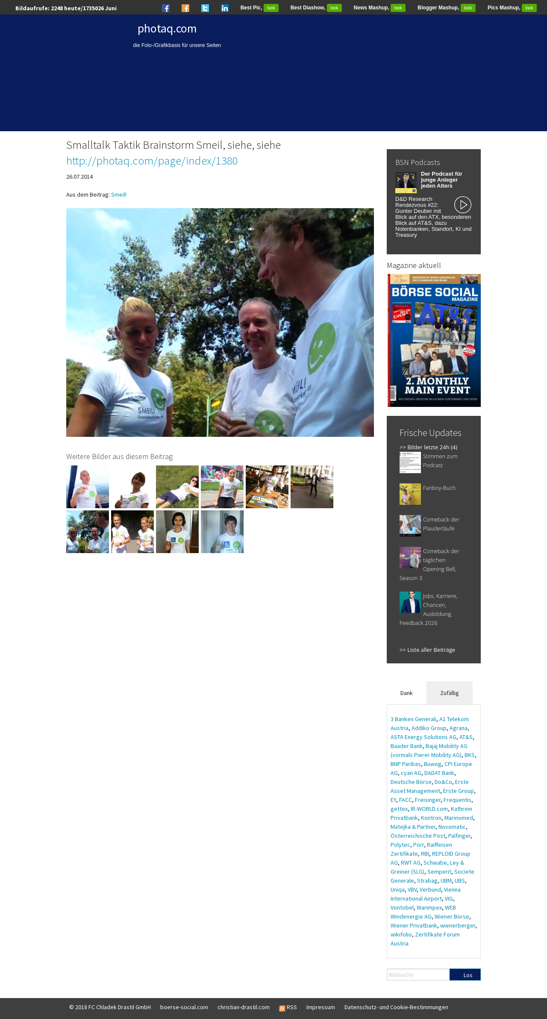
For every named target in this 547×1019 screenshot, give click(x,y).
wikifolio (401, 934)
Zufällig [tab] (449, 693)
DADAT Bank (439, 773)
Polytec (400, 844)
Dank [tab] (406, 693)
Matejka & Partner (413, 827)
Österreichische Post (418, 835)
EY (393, 800)
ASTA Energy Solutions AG (423, 737)
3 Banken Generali (413, 719)
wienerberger (457, 925)
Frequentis (457, 800)
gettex (399, 809)
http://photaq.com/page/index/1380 (152, 160)
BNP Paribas (406, 764)
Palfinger (459, 835)
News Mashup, (380, 8)
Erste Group (458, 791)
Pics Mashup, (512, 8)
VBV (412, 889)
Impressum (320, 1007)
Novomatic (452, 827)
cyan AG (411, 773)
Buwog (432, 764)
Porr (418, 844)
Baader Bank (407, 746)
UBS (460, 880)
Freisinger (428, 800)
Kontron (431, 818)
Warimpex (429, 907)
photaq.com (167, 28)
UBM (446, 880)
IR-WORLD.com (429, 809)
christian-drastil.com (244, 1007)
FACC (405, 800)
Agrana (459, 728)
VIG (449, 898)
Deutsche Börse (411, 782)
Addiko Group (429, 728)
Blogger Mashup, (447, 8)
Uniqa (398, 889)
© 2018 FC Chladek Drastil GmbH (110, 1007)
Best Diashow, (316, 8)
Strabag (427, 880)
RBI (425, 853)
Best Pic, (260, 8)
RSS (288, 1007)
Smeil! (118, 194)
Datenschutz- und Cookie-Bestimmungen (396, 1007)
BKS (470, 755)
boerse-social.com (184, 1007)
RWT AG (411, 862)
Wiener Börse (452, 916)
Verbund (430, 889)
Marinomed (458, 818)
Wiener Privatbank (414, 925)
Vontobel (402, 907)
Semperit (439, 871)
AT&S (466, 737)
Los (468, 975)
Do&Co (443, 782)
